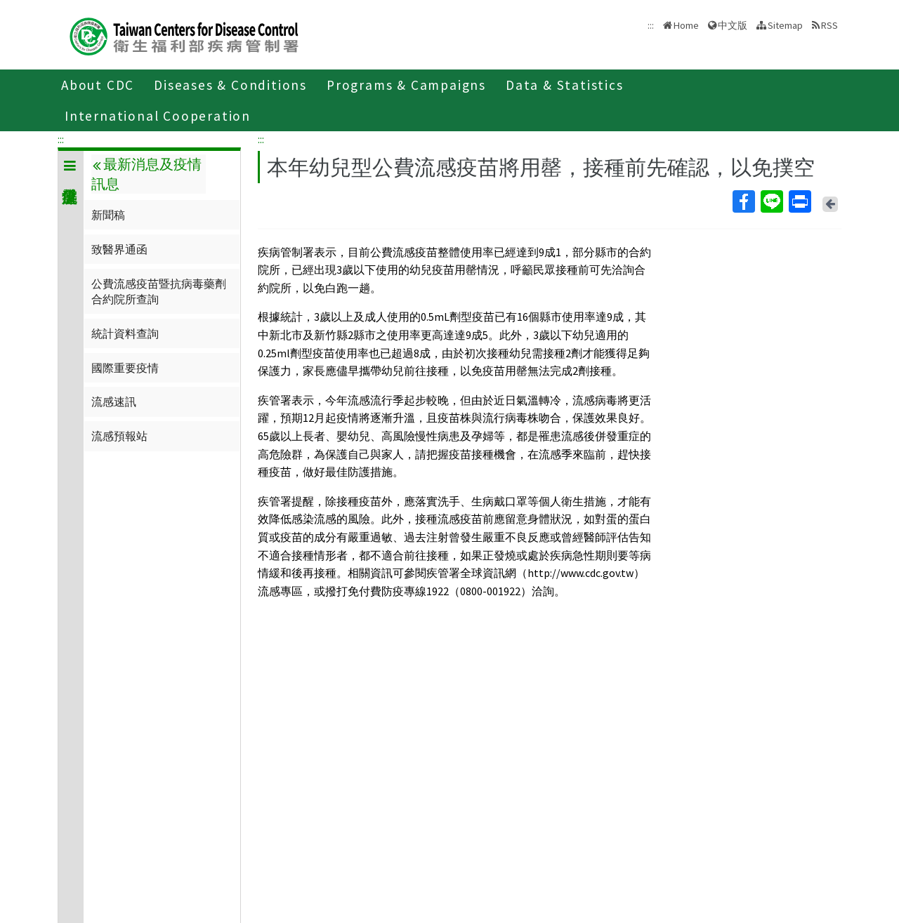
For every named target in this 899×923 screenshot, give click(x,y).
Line (771, 201)
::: (61, 139)
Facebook (743, 201)
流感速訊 (113, 401)
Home (686, 25)
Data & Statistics (565, 85)
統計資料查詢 (125, 333)
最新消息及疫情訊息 (146, 174)
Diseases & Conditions (230, 85)
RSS (829, 25)
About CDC (97, 85)
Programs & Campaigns (406, 85)
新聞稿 (108, 215)
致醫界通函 (119, 249)
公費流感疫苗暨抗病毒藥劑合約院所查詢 (158, 291)
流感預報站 (119, 436)
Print (799, 201)
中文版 (732, 25)
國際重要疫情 (125, 368)
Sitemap (785, 25)
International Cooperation (158, 115)
